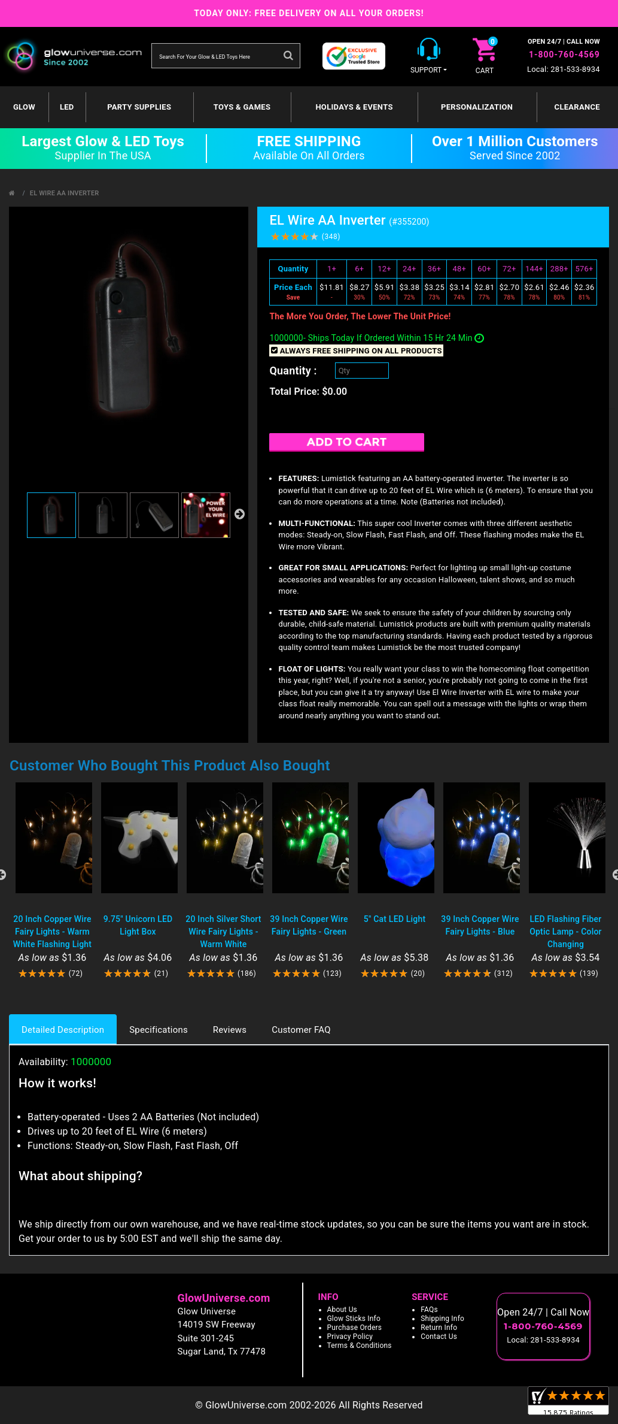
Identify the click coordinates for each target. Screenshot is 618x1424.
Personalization (477, 106)
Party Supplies (139, 106)
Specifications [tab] (158, 1029)
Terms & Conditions (359, 1345)
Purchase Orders (354, 1327)
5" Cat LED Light (395, 919)
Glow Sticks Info (354, 1318)
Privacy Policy (350, 1336)
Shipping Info (442, 1318)
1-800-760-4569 (564, 54)
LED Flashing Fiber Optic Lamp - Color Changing (565, 931)
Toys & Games (242, 106)
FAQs (429, 1309)
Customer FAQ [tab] (301, 1029)
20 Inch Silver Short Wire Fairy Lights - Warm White (223, 931)
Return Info (439, 1327)
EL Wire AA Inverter (64, 193)
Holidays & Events (353, 106)
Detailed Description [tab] (63, 1029)
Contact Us (439, 1336)
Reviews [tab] (229, 1029)
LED (67, 106)
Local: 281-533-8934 (563, 69)
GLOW (24, 106)
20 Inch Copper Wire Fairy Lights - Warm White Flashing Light (52, 931)
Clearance (577, 106)
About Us (342, 1309)
